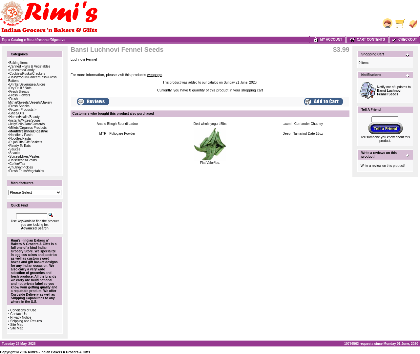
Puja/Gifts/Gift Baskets (26, 142)
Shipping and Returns (26, 321)
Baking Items (19, 63)
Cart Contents (367, 39)
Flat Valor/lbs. (210, 163)
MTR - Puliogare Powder (117, 133)
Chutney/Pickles (21, 167)
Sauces (15, 149)
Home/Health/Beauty (25, 117)
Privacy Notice (20, 317)
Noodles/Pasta (20, 138)
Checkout (404, 39)
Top (5, 40)
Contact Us (18, 314)
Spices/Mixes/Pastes (25, 156)
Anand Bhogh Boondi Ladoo (117, 124)
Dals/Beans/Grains (23, 160)
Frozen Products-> (23, 109)
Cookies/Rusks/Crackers (27, 73)
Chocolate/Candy (22, 70)
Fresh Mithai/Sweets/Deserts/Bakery (30, 100)
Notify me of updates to (394, 90)
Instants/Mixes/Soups (25, 120)
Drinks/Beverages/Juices (28, 84)
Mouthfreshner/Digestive (46, 40)
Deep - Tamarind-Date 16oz (303, 133)
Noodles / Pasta (21, 135)
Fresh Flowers (20, 95)
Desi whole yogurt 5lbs (210, 124)
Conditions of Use (23, 310)
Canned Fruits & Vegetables (30, 66)
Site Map (16, 324)
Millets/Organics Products (28, 127)
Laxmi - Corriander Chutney (303, 124)
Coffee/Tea (17, 164)
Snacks (15, 153)
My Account (327, 39)
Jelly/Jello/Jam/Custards (27, 124)
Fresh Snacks (20, 106)
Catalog (17, 40)
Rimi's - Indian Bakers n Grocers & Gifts (59, 352)
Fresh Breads (19, 91)
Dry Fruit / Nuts (21, 88)
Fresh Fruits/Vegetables (27, 171)
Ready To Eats (20, 146)
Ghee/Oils (17, 113)
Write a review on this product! (383, 165)
